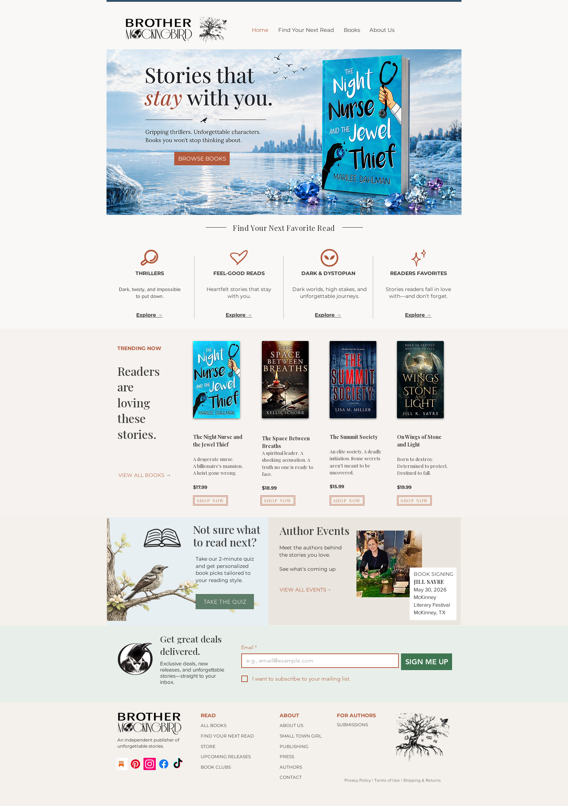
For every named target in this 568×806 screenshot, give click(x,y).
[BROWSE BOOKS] (202, 158)
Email (249, 647)
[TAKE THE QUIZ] (225, 601)
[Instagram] (149, 764)
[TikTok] (178, 764)
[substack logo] (121, 764)
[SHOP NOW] (210, 500)
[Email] (318, 660)
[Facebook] (164, 764)
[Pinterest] (135, 764)
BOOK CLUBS (216, 767)
